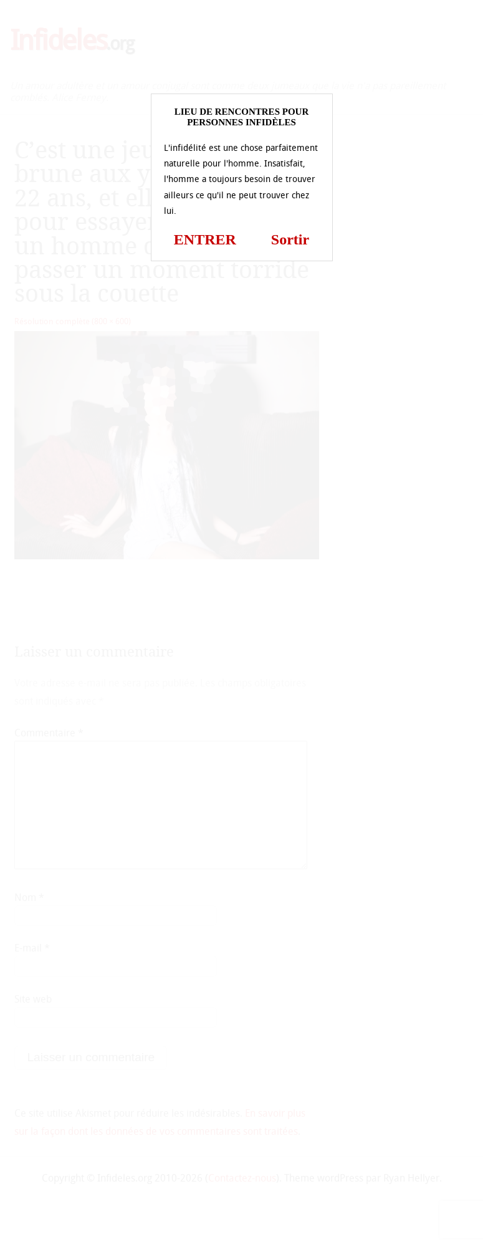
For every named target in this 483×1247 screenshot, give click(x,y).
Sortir (290, 239)
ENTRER (205, 239)
